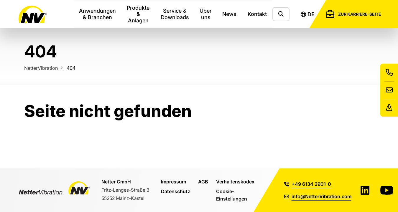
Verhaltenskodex (235, 181)
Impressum (173, 181)
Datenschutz (175, 191)
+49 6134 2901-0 (307, 184)
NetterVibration (41, 68)
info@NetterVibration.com (317, 196)
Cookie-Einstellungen (231, 194)
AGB (203, 181)
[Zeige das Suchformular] (281, 14)
